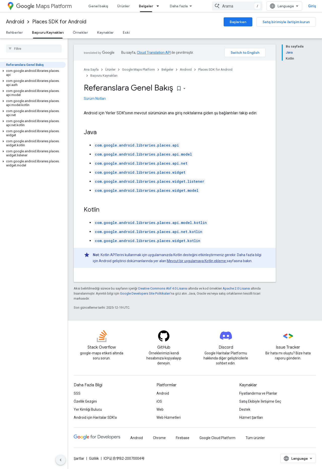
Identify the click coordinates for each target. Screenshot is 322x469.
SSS (77, 393)
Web (160, 409)
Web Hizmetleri (168, 417)
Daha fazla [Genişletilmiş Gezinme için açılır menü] (179, 6)
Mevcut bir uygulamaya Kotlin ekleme (197, 261)
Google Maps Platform (138, 69)
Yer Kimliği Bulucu (88, 409)
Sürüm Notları (95, 99)
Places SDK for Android (59, 22)
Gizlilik (94, 458)
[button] (33, 73)
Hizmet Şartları (251, 417)
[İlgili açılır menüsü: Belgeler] (159, 6)
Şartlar (79, 458)
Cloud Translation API (154, 53)
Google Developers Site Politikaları (145, 293)
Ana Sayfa (91, 69)
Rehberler (14, 32)
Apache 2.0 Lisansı (236, 288)
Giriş (312, 6)
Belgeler (167, 69)
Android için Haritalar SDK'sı (95, 417)
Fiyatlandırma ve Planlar (258, 393)
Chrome (159, 438)
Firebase (182, 438)
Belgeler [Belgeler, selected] (146, 6)
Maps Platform (44, 6)
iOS (159, 401)
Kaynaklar (105, 32)
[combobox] (237, 6)
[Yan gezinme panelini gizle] (61, 460)
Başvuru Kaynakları (103, 75)
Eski (126, 32)
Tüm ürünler (255, 438)
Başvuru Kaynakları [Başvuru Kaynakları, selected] (48, 32)
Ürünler (123, 6)
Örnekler (80, 32)
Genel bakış (98, 6)
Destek (244, 409)
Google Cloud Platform (217, 438)
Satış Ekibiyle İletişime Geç (260, 401)
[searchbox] (34, 48)
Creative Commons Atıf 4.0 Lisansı (162, 288)
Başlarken (238, 22)
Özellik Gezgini (85, 401)
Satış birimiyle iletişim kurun (286, 22)
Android (15, 22)
